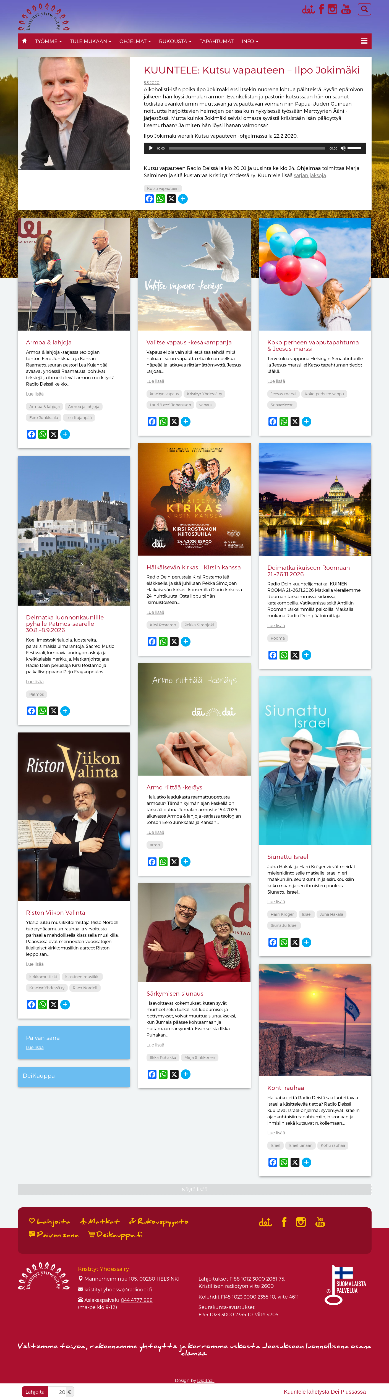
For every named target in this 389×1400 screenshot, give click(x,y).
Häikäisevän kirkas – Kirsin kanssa (194, 567)
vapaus (205, 404)
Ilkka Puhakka (163, 1057)
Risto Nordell (85, 987)
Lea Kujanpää (79, 417)
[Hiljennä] (343, 148)
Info (250, 41)
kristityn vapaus (164, 393)
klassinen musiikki (82, 976)
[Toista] (151, 148)
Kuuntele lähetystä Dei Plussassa (325, 1392)
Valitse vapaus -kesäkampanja (189, 342)
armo (155, 844)
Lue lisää (35, 393)
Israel (307, 914)
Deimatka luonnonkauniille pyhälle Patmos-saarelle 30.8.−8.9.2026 (65, 623)
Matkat (100, 1221)
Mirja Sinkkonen (199, 1057)
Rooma (278, 638)
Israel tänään (300, 1145)
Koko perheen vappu (324, 393)
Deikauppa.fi (116, 1234)
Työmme (48, 41)
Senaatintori (282, 404)
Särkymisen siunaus (175, 993)
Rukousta (175, 41)
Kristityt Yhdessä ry (204, 393)
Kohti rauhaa (285, 1087)
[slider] (247, 148)
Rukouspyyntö (159, 1221)
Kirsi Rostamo (163, 624)
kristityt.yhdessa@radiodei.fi (118, 1289)
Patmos (36, 694)
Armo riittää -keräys (174, 787)
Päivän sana (54, 1234)
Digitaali (206, 1380)
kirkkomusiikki (43, 976)
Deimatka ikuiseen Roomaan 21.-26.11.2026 (308, 570)
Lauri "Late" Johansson (170, 404)
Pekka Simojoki (199, 624)
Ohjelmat (135, 41)
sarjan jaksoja (310, 175)
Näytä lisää (194, 1189)
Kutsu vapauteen (163, 188)
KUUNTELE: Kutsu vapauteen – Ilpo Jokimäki (252, 69)
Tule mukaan (90, 41)
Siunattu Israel (287, 856)
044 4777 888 (137, 1300)
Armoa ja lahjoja (83, 406)
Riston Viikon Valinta (55, 912)
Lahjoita (35, 1391)
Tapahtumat (217, 41)
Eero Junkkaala (43, 417)
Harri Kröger (282, 914)
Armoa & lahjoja (49, 342)
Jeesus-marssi (283, 393)
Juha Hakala (331, 914)
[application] (255, 148)
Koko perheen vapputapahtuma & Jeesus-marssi (313, 345)
